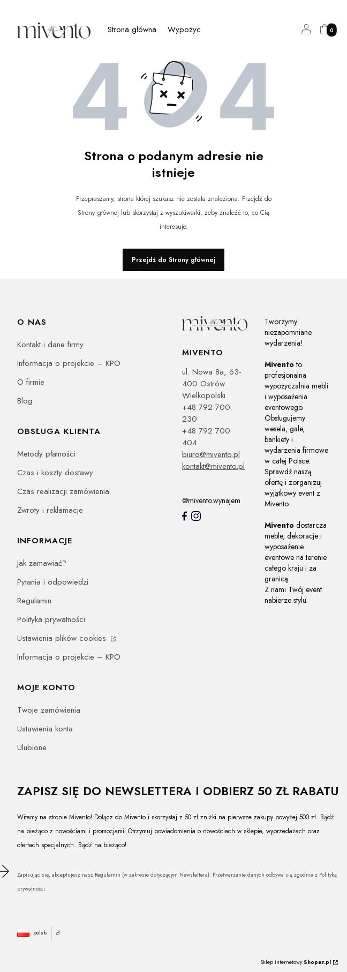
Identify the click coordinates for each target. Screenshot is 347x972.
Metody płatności (46, 454)
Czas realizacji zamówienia (63, 491)
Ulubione (32, 747)
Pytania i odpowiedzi (52, 582)
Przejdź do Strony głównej (173, 260)
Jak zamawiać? (41, 563)
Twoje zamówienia (48, 710)
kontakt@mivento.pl (213, 466)
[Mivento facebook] (184, 516)
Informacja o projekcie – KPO (68, 363)
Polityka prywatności (51, 619)
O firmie (30, 382)
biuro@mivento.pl (211, 454)
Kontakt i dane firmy (50, 344)
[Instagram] (196, 516)
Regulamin (34, 601)
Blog (25, 401)
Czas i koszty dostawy (55, 472)
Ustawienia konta (45, 729)
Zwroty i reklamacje (50, 510)
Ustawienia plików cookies (63, 638)
